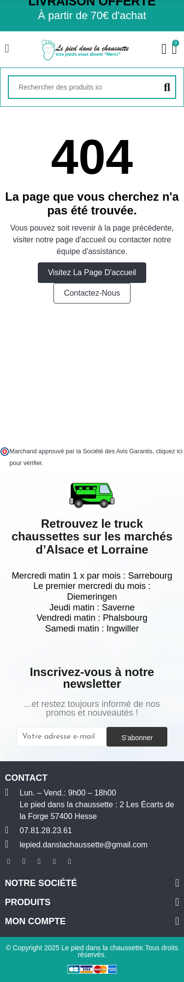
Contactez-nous (92, 293)
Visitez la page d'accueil (92, 272)
